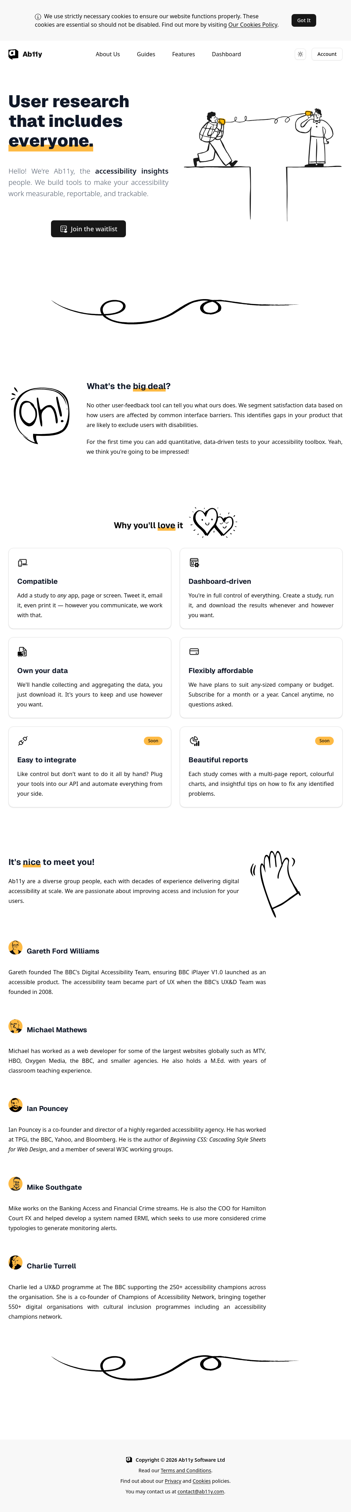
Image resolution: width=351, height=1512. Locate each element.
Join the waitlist (88, 229)
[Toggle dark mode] (300, 54)
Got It (304, 20)
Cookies (202, 1481)
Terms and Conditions (186, 1470)
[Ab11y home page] (25, 54)
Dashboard (226, 54)
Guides (146, 54)
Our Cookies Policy (252, 24)
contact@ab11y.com (201, 1491)
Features (183, 54)
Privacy (173, 1481)
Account (327, 54)
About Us (108, 54)
